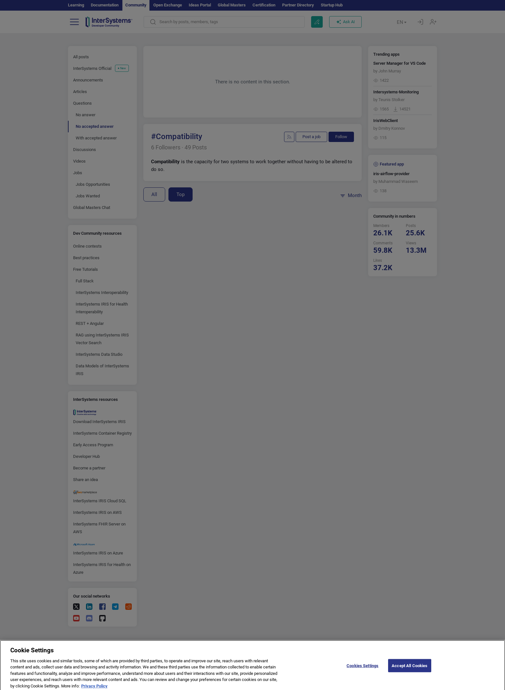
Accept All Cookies (409, 670)
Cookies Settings (362, 670)
